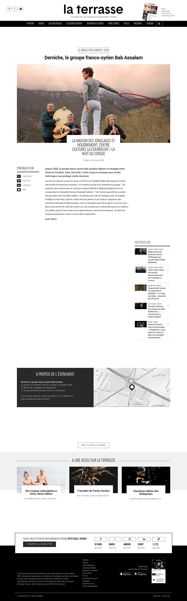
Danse (41, 24)
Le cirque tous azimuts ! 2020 (93, 50)
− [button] (97, 375)
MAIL (22, 189)
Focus (126, 24)
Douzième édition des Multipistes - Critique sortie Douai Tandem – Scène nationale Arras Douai (145, 469)
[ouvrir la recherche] (159, 24)
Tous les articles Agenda (93, 445)
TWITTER (23, 181)
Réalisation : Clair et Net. (161, 596)
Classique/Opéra (74, 24)
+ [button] (97, 371)
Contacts (86, 581)
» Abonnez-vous (166, 13)
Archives (138, 24)
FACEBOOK (24, 176)
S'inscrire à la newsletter (39, 544)
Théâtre (30, 24)
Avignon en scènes (95, 24)
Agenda (150, 24)
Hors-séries (113, 24)
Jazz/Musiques (55, 24)
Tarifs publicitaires (89, 586)
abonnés (100, 543)
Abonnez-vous (88, 583)
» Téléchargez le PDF (168, 16)
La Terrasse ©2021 (23, 596)
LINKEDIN (24, 185)
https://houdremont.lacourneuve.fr (35, 398)
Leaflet (99, 406)
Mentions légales (37, 596)
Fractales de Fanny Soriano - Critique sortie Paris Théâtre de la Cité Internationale (90, 469)
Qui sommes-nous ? (90, 578)
